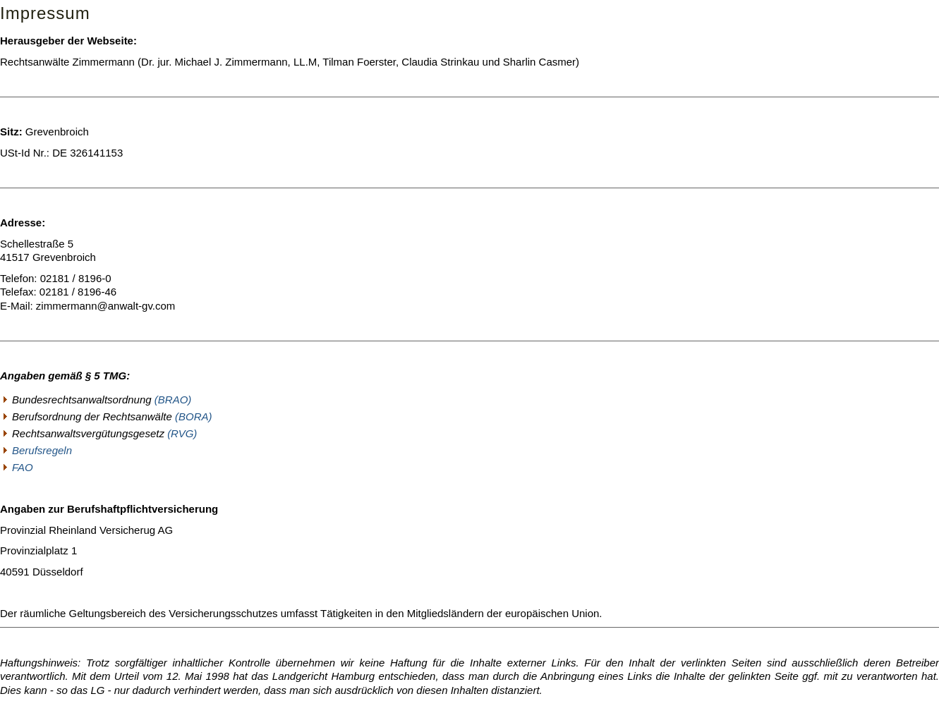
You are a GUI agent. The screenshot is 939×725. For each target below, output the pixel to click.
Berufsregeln (42, 450)
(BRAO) (173, 400)
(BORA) (193, 416)
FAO (22, 467)
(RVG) (182, 433)
